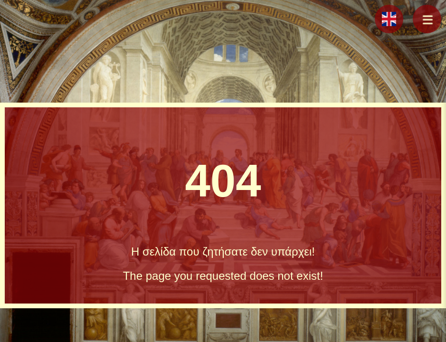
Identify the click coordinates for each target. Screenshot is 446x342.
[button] (427, 19)
